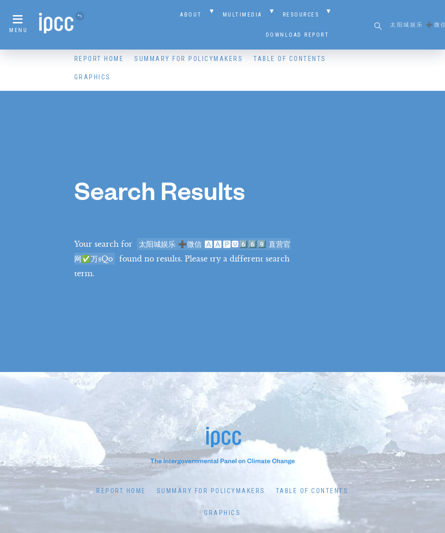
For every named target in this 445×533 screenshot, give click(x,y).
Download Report (298, 35)
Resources (301, 14)
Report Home (99, 58)
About (191, 14)
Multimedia (242, 14)
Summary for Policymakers (188, 58)
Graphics (92, 77)
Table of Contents (289, 58)
